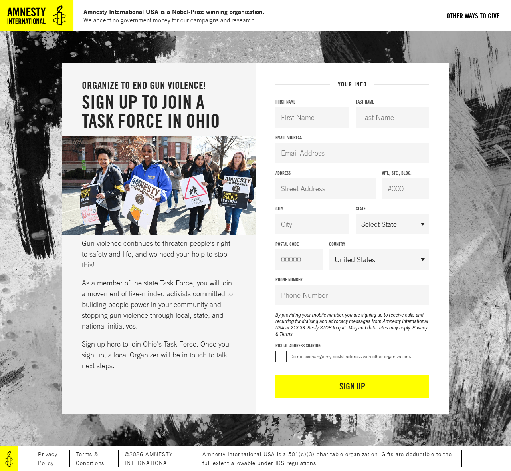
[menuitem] (467, 15)
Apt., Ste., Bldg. (397, 173)
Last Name (365, 102)
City (279, 209)
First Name (285, 102)
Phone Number (289, 280)
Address (283, 173)
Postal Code (287, 244)
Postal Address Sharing (298, 346)
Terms (286, 334)
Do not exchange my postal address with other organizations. (351, 356)
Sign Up (352, 386)
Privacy (420, 328)
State (361, 209)
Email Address (288, 137)
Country (337, 244)
